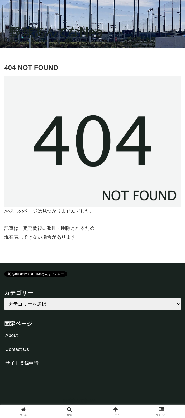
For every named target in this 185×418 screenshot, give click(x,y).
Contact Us (17, 349)
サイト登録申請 (22, 363)
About (11, 335)
